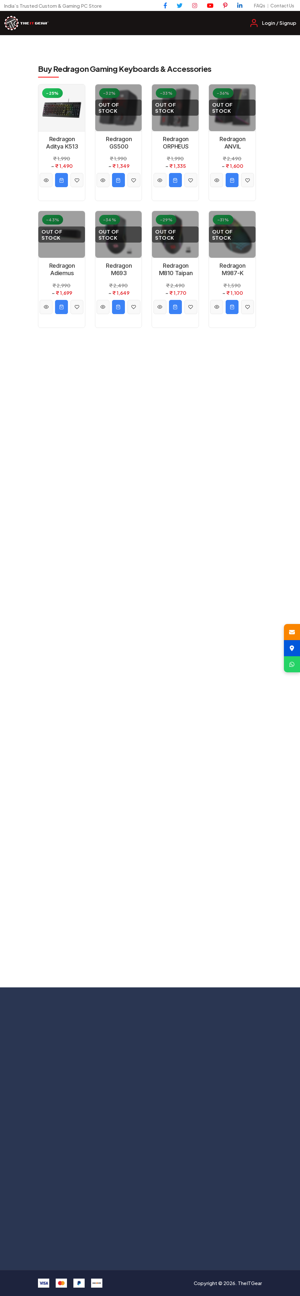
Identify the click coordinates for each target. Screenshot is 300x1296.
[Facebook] (165, 5)
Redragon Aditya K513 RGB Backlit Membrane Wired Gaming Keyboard (62, 143)
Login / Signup (279, 23)
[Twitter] (180, 5)
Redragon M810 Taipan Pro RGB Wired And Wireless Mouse (176, 269)
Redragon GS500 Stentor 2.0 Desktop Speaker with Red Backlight (119, 143)
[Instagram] (194, 5)
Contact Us (282, 5)
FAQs (259, 5)
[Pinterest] (225, 5)
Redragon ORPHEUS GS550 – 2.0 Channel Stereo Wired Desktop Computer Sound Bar (175, 143)
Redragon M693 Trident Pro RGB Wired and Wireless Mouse (119, 269)
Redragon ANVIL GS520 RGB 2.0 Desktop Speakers (232, 143)
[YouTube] (210, 5)
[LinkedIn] (239, 5)
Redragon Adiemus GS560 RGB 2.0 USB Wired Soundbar (62, 269)
